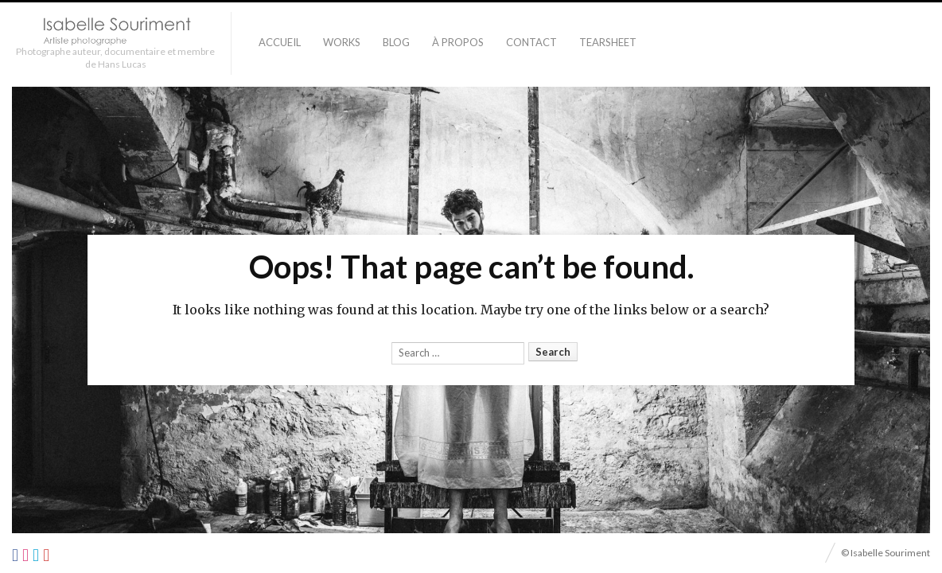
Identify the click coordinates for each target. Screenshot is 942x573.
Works (341, 42)
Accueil (280, 42)
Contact (531, 42)
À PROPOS (458, 42)
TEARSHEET (607, 42)
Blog (396, 42)
